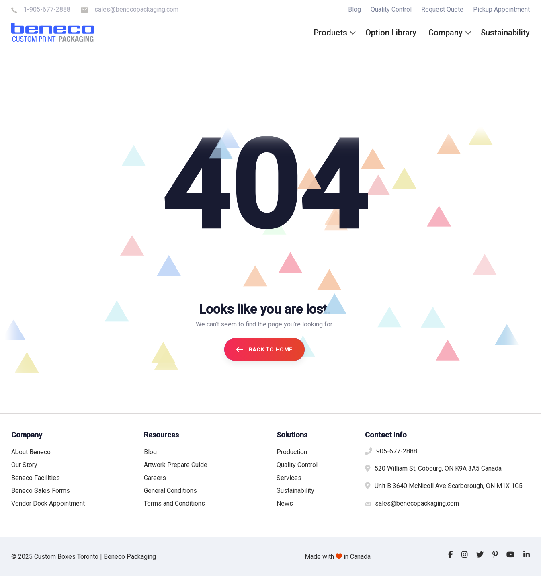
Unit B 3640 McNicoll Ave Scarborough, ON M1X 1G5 (449, 486)
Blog (354, 9)
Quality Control (391, 9)
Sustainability (295, 490)
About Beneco (31, 452)
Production (292, 452)
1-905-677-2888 (46, 9)
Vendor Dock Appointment (48, 503)
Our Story (24, 465)
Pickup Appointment (501, 9)
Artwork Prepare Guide (175, 465)
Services (289, 478)
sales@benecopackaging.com (136, 9)
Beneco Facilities (35, 478)
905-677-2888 (396, 451)
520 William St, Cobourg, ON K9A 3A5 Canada (438, 468)
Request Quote (442, 9)
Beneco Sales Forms (40, 490)
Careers (155, 478)
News (285, 503)
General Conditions (170, 490)
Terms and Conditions (174, 503)
